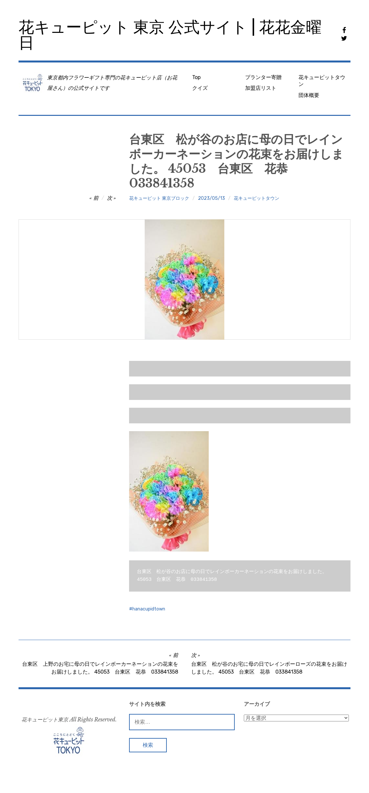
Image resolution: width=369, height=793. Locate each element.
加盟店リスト (260, 88)
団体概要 (308, 95)
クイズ (200, 88)
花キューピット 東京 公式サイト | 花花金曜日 (170, 35)
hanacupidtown (148, 609)
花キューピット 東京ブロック (159, 198)
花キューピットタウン (321, 80)
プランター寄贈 (263, 77)
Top (196, 77)
